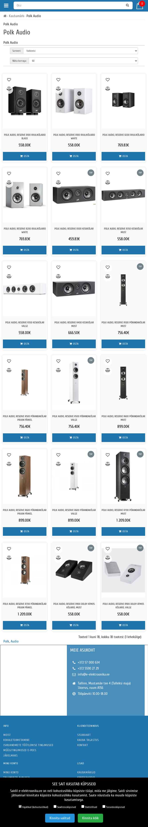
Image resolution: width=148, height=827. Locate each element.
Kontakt (82, 745)
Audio (14, 641)
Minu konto (11, 772)
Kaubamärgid (86, 772)
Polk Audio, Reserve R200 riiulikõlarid (123, 134)
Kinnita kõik (90, 818)
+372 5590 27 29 (88, 668)
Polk (6, 641)
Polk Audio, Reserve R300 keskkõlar (74, 228)
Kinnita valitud (60, 818)
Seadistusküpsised (65, 807)
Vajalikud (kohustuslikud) (33, 807)
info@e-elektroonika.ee (94, 674)
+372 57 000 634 (89, 662)
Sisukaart (84, 735)
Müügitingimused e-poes (19, 750)
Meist (7, 735)
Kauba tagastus (88, 740)
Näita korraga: (19, 60)
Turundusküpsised (113, 807)
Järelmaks (10, 755)
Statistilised (89, 807)
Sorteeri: (16, 50)
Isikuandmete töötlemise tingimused (28, 745)
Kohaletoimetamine (16, 740)
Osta (24, 156)
